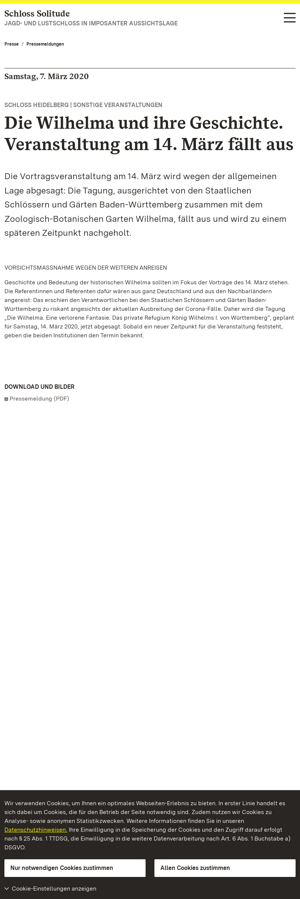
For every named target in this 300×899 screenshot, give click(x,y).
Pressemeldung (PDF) (39, 398)
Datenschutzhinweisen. (35, 829)
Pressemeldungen (45, 44)
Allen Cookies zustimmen (195, 867)
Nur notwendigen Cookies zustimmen (61, 867)
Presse (11, 44)
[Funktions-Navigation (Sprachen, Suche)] (290, 18)
